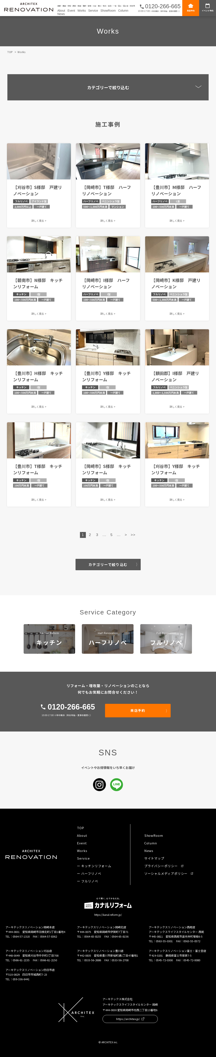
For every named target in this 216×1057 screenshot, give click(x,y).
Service (93, 10)
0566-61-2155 (21, 960)
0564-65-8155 (92, 936)
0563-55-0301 (164, 941)
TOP (10, 52)
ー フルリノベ (87, 881)
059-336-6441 (21, 979)
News (61, 14)
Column (123, 10)
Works (81, 10)
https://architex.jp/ (130, 1019)
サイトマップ (154, 858)
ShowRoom (108, 10)
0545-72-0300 (164, 960)
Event (71, 10)
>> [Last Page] (133, 535)
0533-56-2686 (92, 960)
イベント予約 (207, 7)
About (61, 10)
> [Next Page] (126, 535)
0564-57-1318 (21, 936)
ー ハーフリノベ (89, 873)
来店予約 (190, 7)
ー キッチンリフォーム (94, 866)
